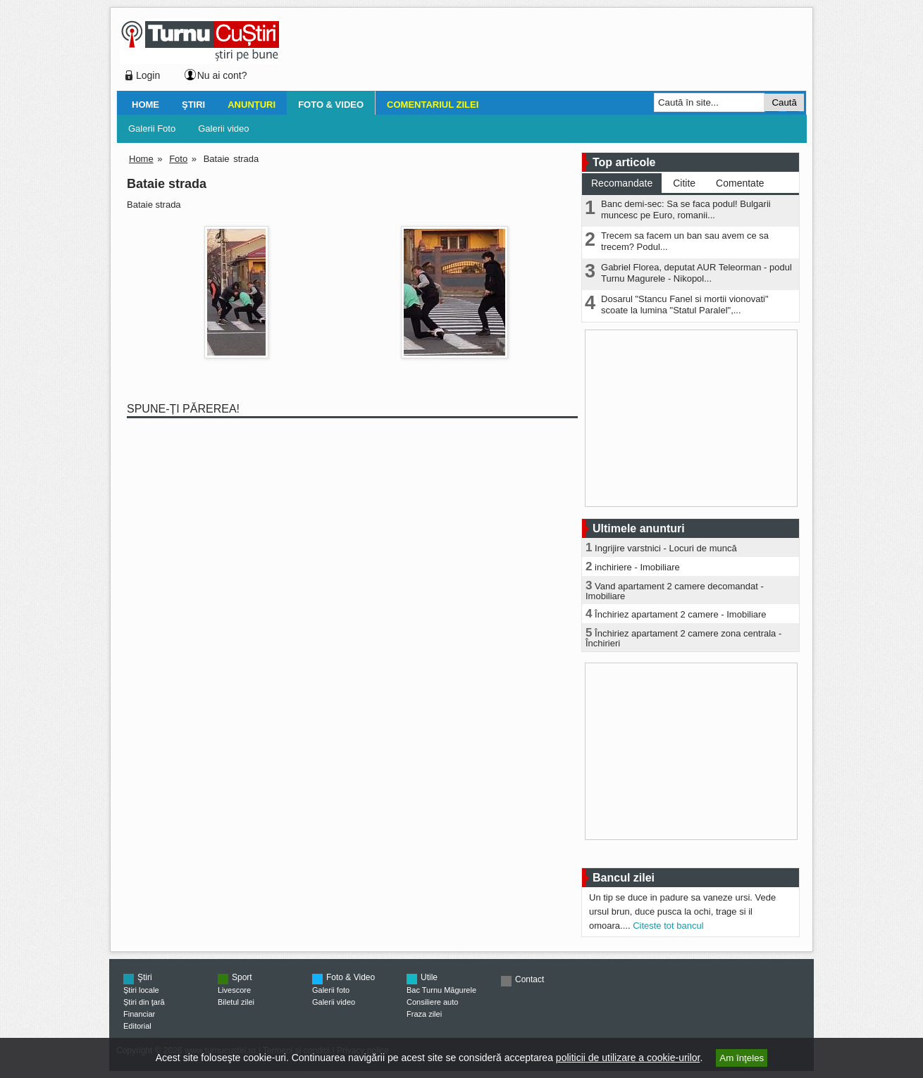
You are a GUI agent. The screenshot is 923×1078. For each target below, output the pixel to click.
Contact (529, 979)
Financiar (139, 1014)
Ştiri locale (141, 990)
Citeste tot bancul (668, 925)
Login (148, 75)
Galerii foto (330, 990)
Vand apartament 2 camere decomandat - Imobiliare (675, 591)
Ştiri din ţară (144, 1002)
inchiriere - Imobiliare (637, 567)
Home (145, 104)
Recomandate (621, 183)
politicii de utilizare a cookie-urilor (628, 1057)
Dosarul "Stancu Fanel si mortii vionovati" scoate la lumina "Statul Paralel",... (685, 304)
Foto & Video (331, 104)
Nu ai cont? (222, 75)
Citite (684, 183)
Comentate (740, 183)
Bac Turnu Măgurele (441, 990)
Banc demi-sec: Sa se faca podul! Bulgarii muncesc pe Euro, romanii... (686, 209)
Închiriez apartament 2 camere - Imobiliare (681, 614)
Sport (242, 977)
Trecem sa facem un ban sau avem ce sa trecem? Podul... (685, 241)
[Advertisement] (539, 52)
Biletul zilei (236, 1002)
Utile (429, 977)
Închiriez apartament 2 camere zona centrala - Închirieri (683, 638)
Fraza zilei (424, 1014)
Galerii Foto (151, 128)
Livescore (234, 990)
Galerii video (223, 128)
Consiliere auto (432, 1002)
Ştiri (193, 104)
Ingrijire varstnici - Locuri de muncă (666, 548)
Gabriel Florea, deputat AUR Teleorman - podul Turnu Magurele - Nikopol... (696, 273)
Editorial (137, 1026)
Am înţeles (741, 1058)
